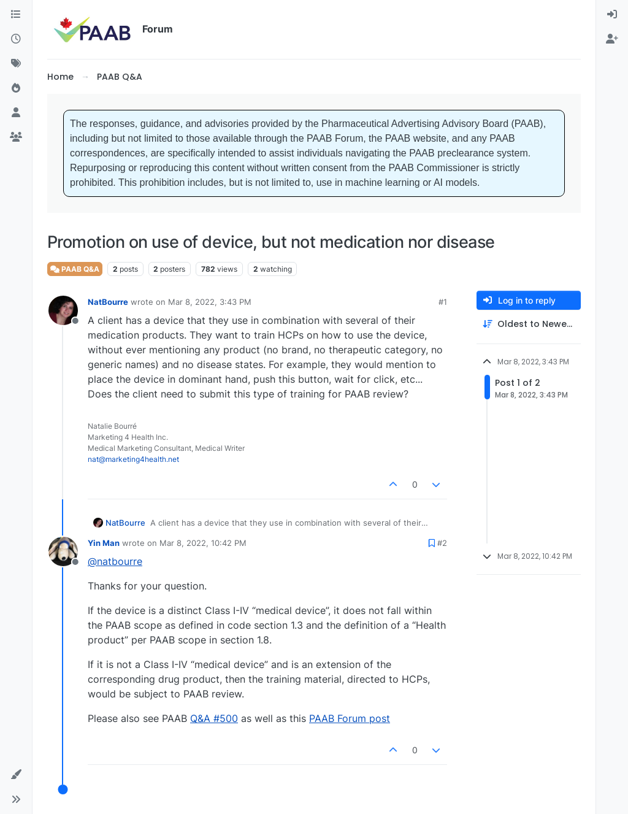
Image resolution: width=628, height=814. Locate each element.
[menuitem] (612, 15)
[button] (16, 775)
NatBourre (108, 302)
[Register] (612, 39)
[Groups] (16, 137)
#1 (442, 302)
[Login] (612, 15)
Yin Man (104, 543)
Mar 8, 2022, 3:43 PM (209, 302)
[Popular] (16, 88)
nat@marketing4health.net (133, 459)
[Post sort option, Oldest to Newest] (529, 324)
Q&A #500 (214, 718)
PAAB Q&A (74, 269)
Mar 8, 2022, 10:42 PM (203, 543)
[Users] (16, 113)
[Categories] (16, 15)
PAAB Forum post (349, 718)
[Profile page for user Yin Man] (63, 551)
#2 (442, 543)
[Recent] (16, 39)
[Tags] (16, 64)
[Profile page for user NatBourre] (63, 310)
